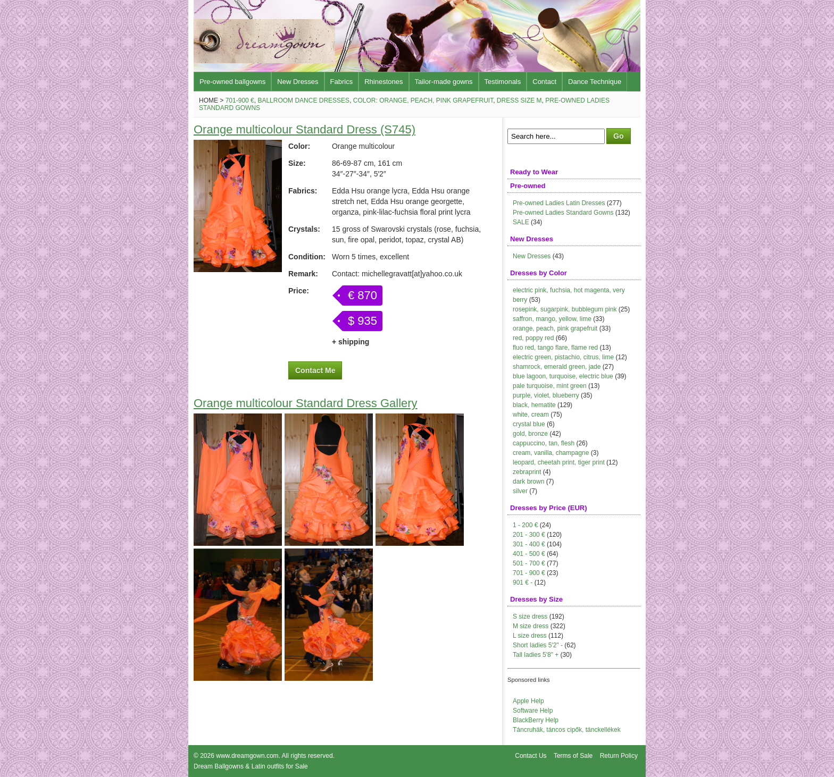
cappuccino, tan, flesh (543, 443)
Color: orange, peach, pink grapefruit (423, 100)
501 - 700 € (529, 563)
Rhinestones (383, 82)
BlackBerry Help (535, 720)
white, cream (531, 414)
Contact (544, 82)
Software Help (533, 710)
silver (520, 491)
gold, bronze (530, 433)
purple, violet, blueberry (546, 395)
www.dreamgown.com (247, 755)
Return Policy (619, 755)
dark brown (528, 481)
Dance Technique (594, 82)
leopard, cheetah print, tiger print (559, 462)
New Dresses (297, 82)
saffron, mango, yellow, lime (552, 319)
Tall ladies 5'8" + (535, 654)
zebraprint (527, 472)
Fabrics (341, 82)
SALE (521, 222)
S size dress (530, 616)
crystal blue (529, 424)
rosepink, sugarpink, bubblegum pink (564, 309)
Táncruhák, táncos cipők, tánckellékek (567, 729)
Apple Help (528, 701)
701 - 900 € (529, 573)
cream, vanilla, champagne (551, 453)
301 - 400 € (529, 544)
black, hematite (534, 405)
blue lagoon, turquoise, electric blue (563, 376)
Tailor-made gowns (444, 82)
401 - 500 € (529, 554)
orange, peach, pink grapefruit (555, 328)
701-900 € (240, 100)
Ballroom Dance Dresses (303, 100)
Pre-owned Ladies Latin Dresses (559, 203)
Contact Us (530, 755)
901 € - (522, 582)
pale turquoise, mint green (550, 386)
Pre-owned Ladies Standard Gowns (563, 212)
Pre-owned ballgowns (232, 82)
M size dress (530, 626)
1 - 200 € (525, 525)
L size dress (530, 635)
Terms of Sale (573, 755)
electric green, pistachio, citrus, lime (563, 357)
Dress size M (519, 100)
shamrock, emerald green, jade (557, 366)
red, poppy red (533, 338)
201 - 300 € (529, 534)
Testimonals (503, 82)
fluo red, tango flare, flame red (555, 347)
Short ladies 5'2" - (538, 645)
